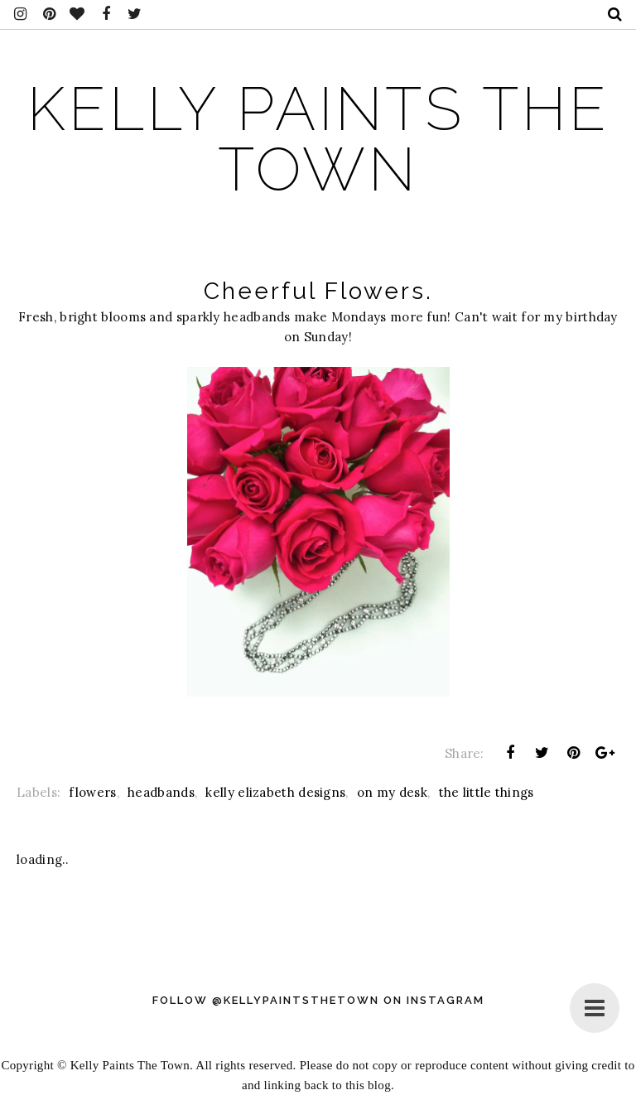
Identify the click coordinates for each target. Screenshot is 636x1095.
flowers (92, 792)
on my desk (392, 792)
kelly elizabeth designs (275, 792)
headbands (161, 792)
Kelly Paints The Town (318, 139)
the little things (486, 792)
